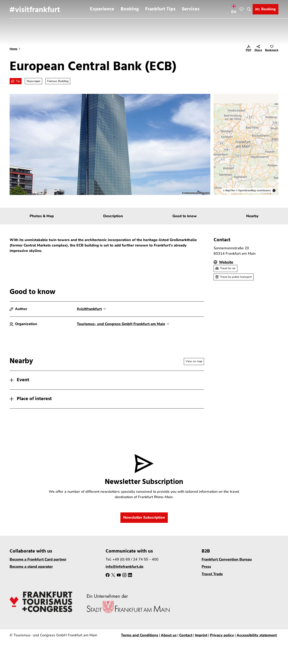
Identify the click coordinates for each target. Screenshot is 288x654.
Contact (185, 635)
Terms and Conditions (139, 635)
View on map (194, 361)
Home (13, 49)
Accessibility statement (257, 635)
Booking (130, 9)
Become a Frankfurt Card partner (38, 559)
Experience (102, 9)
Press (206, 566)
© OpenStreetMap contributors (253, 190)
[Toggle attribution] (274, 190)
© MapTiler (229, 190)
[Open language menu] (234, 9)
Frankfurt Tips (160, 9)
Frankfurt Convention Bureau (227, 559)
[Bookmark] (271, 49)
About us (169, 635)
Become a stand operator (31, 566)
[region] (246, 144)
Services (190, 9)
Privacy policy (222, 635)
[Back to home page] (35, 9)
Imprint (201, 635)
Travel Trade (212, 574)
